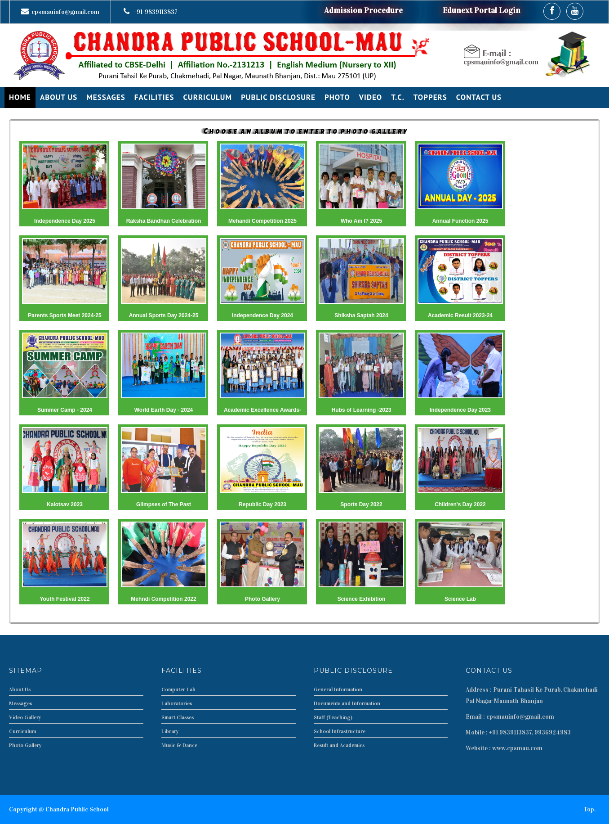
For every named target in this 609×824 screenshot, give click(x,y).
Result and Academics (339, 745)
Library (170, 731)
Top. (589, 809)
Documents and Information (347, 703)
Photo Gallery (25, 745)
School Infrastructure (339, 731)
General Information (338, 689)
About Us (20, 689)
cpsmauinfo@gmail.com (65, 12)
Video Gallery (25, 717)
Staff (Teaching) (333, 717)
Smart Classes (177, 717)
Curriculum (22, 731)
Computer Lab (178, 689)
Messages (20, 703)
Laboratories (176, 703)
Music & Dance (179, 745)
